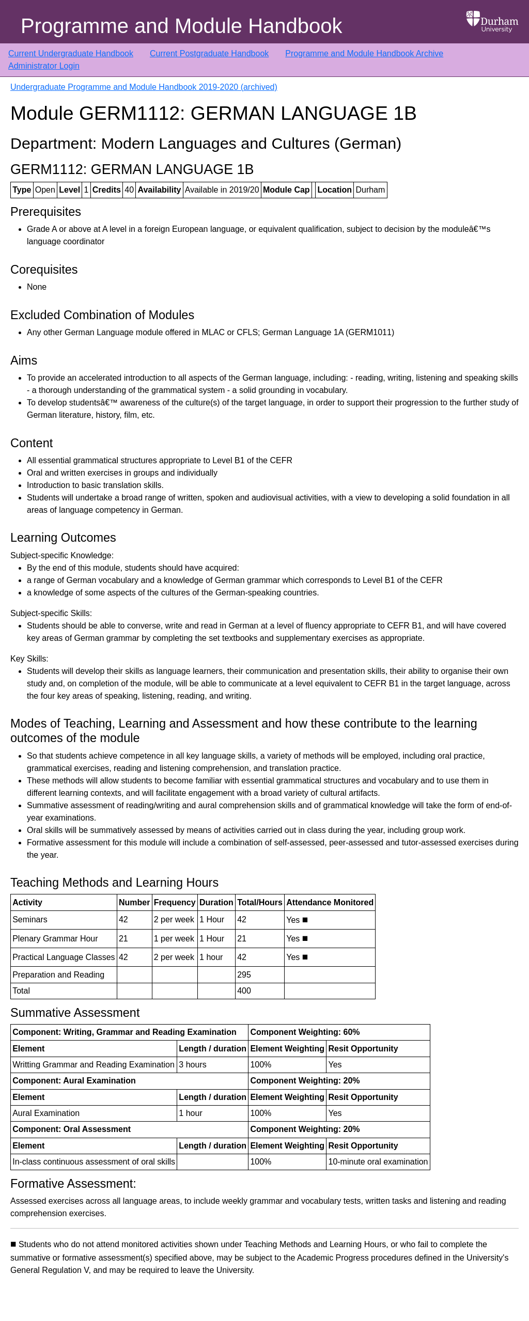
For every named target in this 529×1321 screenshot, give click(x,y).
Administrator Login (44, 65)
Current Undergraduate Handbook (70, 53)
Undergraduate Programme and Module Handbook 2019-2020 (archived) (143, 87)
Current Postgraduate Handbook (209, 53)
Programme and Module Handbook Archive (364, 53)
